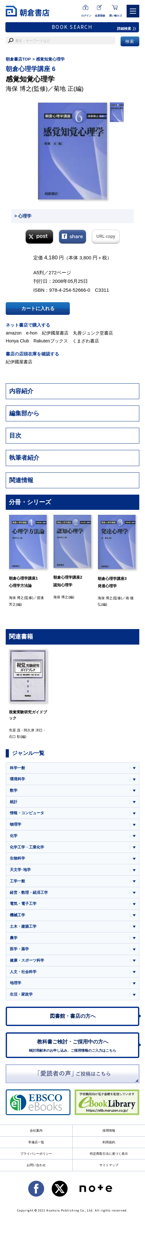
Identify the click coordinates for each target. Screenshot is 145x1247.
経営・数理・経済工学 (29, 892)
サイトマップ (108, 1165)
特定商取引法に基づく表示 (109, 1153)
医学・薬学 (19, 949)
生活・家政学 (21, 994)
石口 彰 (14, 736)
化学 (13, 836)
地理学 (15, 983)
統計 (13, 802)
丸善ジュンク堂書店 (93, 332)
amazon (14, 332)
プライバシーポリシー (36, 1153)
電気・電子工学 (23, 903)
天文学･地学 (20, 869)
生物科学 (17, 858)
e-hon (31, 332)
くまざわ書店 (85, 340)
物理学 (15, 824)
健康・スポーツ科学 (27, 960)
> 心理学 (22, 215)
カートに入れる (38, 308)
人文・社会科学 (23, 972)
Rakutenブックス (50, 340)
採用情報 (108, 1130)
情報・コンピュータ (27, 813)
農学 (13, 938)
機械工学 (17, 915)
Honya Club (17, 340)
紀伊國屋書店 (55, 332)
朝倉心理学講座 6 (30, 68)
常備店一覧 (36, 1142)
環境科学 (17, 779)
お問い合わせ (36, 1165)
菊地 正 (63, 88)
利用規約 (108, 1142)
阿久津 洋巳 (33, 730)
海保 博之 (18, 88)
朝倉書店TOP (18, 59)
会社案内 (36, 1130)
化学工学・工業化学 (27, 847)
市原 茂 (14, 730)
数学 (13, 790)
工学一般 (17, 881)
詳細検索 (126, 28)
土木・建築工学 (23, 926)
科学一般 (17, 768)
